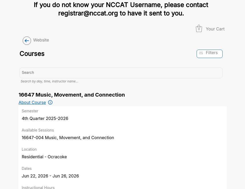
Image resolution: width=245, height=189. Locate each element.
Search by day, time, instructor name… (49, 81)
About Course (32, 102)
